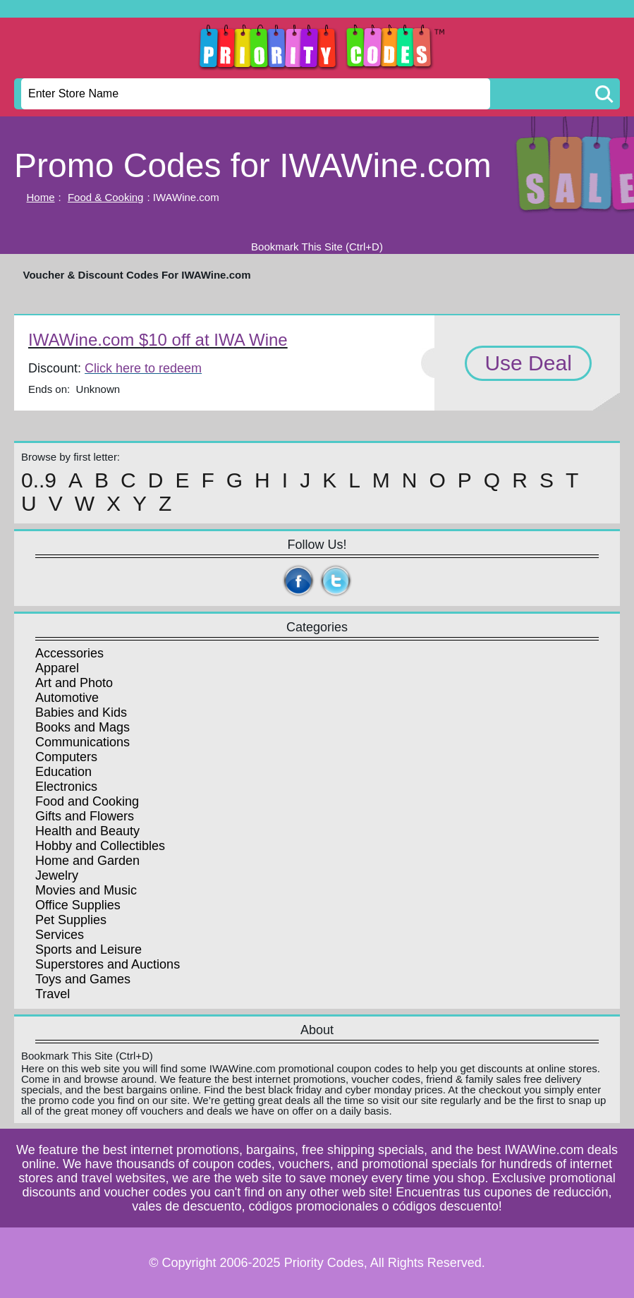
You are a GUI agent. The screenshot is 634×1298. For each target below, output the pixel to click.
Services (59, 935)
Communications (82, 742)
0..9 (38, 480)
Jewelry (56, 875)
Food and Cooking (87, 801)
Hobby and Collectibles (100, 846)
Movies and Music (86, 890)
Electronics (66, 787)
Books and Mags (82, 727)
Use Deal (527, 363)
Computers (66, 757)
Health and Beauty (87, 831)
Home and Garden (87, 861)
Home (41, 197)
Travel (52, 994)
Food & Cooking (106, 197)
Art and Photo (74, 683)
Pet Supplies (70, 920)
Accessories (69, 653)
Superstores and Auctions (107, 964)
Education (63, 772)
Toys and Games (82, 979)
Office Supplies (78, 905)
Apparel (57, 668)
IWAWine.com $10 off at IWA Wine (158, 339)
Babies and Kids (81, 712)
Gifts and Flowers (84, 816)
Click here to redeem (143, 368)
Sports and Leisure (88, 949)
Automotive (67, 698)
